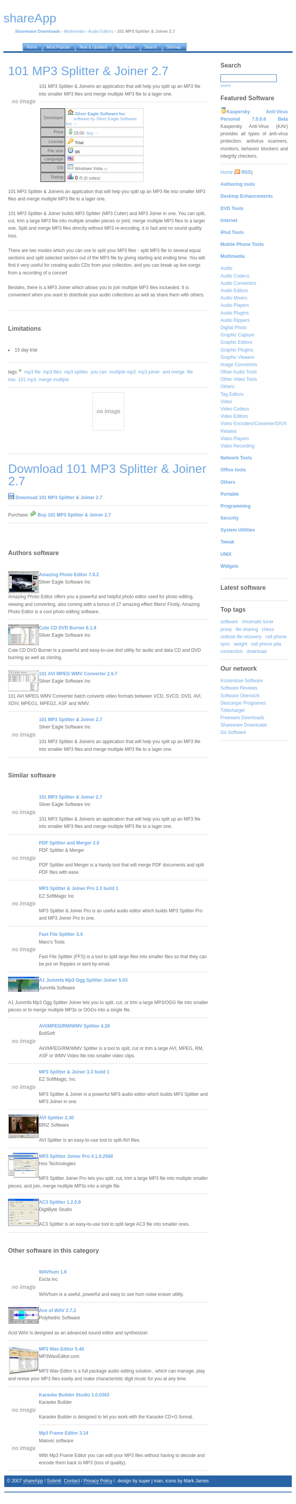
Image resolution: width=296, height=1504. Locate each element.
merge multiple (54, 379)
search (225, 85)
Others (227, 386)
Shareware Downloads (243, 725)
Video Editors (234, 416)
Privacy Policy (98, 1481)
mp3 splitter (76, 372)
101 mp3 (27, 379)
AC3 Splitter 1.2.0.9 (60, 1202)
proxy (226, 629)
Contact (72, 1481)
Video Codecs (234, 409)
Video (226, 401)
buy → (93, 133)
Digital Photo (233, 327)
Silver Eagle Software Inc (100, 113)
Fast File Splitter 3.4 (60, 934)
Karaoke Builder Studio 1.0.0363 (74, 1395)
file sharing (246, 629)
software (229, 621)
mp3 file (32, 372)
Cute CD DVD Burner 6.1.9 (67, 628)
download (256, 651)
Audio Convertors (238, 283)
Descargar (231, 703)
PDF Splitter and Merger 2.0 (69, 843)
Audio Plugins (234, 313)
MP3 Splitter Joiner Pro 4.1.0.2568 (76, 1156)
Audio (226, 268)
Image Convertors (238, 364)
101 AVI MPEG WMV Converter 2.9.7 (78, 673)
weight (240, 644)
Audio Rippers (234, 320)
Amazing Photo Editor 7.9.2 (69, 574)
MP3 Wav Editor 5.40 (61, 1349)
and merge (173, 372)
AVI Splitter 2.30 (56, 1117)
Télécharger (232, 710)
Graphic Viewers (237, 357)
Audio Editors (100, 31)
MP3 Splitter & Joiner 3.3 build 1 (74, 1072)
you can (99, 372)
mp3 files (52, 372)
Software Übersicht (239, 695)
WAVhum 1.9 (53, 1272)
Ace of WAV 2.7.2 (57, 1310)
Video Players (234, 438)
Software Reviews (238, 688)
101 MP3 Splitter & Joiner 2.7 (70, 719)
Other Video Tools (238, 379)
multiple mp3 (122, 372)
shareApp (33, 1481)
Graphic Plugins (236, 350)
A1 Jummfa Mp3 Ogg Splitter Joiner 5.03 (83, 980)
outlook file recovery (241, 636)
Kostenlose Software (241, 680)
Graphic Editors (236, 342)
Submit (54, 1481)
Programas (254, 703)
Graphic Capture (237, 335)
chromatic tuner (258, 621)
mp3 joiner (149, 372)
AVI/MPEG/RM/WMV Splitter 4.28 (74, 1026)
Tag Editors (232, 394)
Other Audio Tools (238, 372)
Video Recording (237, 446)
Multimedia (74, 31)
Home (226, 172)
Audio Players (234, 305)
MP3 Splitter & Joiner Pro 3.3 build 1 (78, 888)
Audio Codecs (234, 276)
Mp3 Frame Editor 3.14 (63, 1433)
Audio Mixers (233, 298)
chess (268, 629)
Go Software (233, 732)
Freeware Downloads (242, 717)
